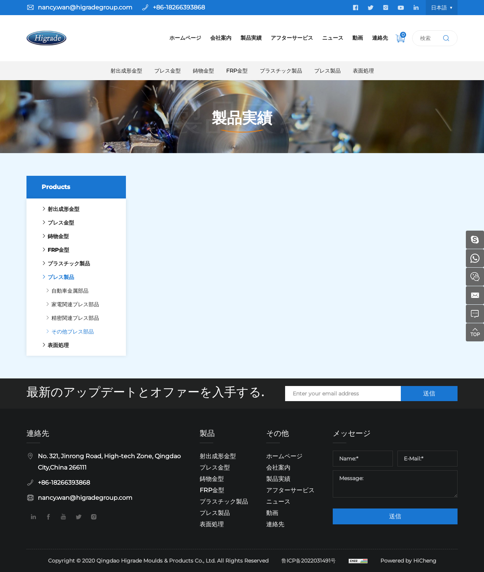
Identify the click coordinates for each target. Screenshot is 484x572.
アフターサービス (292, 37)
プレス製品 (327, 70)
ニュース (332, 37)
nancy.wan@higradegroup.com (85, 7)
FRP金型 (237, 70)
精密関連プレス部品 (69, 318)
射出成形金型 (126, 70)
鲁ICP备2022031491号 (308, 560)
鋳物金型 (203, 70)
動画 (357, 37)
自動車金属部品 (64, 290)
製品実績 (251, 37)
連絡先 (380, 37)
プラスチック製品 (281, 70)
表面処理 (363, 70)
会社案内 (220, 37)
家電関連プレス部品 (69, 304)
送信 (429, 393)
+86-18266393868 (179, 7)
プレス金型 (167, 70)
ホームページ (185, 37)
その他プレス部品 (67, 331)
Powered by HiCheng (408, 560)
